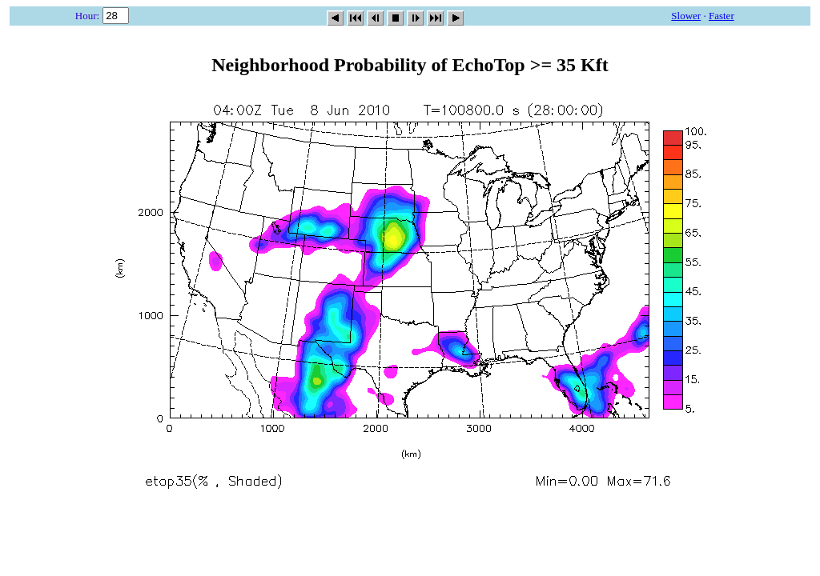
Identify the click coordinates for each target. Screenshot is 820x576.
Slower (686, 16)
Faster (721, 16)
